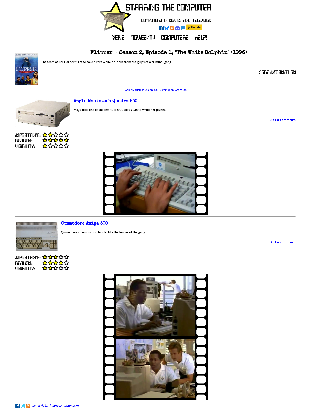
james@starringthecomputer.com (55, 405)
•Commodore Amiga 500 (173, 89)
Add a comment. (283, 120)
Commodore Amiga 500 (84, 223)
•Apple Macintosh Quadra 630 (141, 89)
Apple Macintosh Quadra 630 (105, 101)
